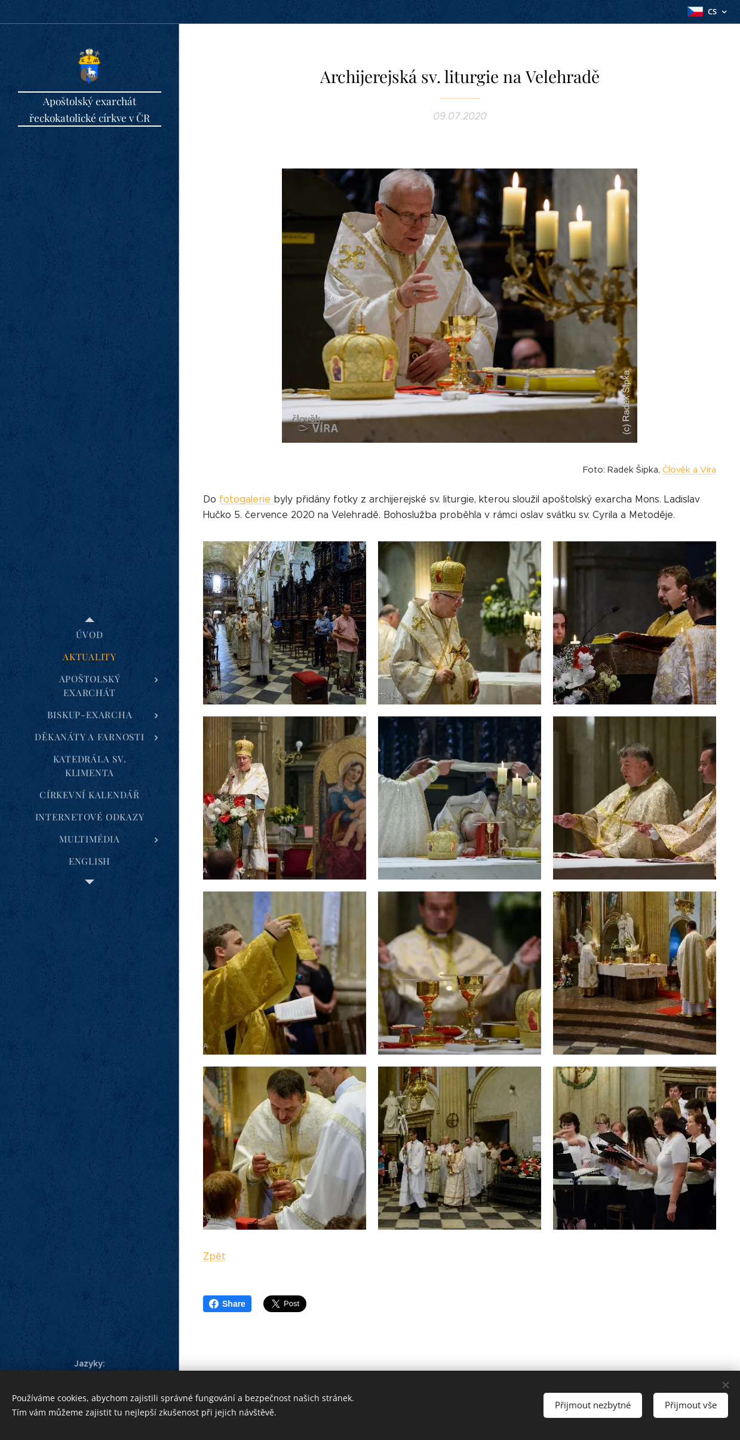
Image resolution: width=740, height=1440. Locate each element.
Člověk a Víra (689, 469)
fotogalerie (246, 499)
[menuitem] (90, 635)
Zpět (214, 1256)
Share (227, 1304)
